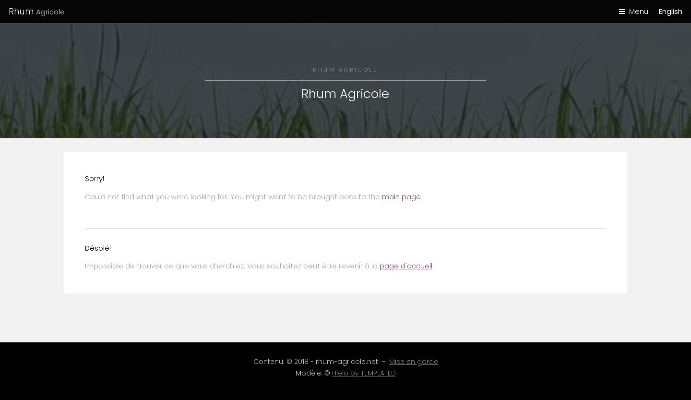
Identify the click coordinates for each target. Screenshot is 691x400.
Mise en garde (413, 361)
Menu (638, 11)
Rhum (36, 11)
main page (401, 197)
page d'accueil (406, 266)
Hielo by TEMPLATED (364, 373)
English (670, 11)
